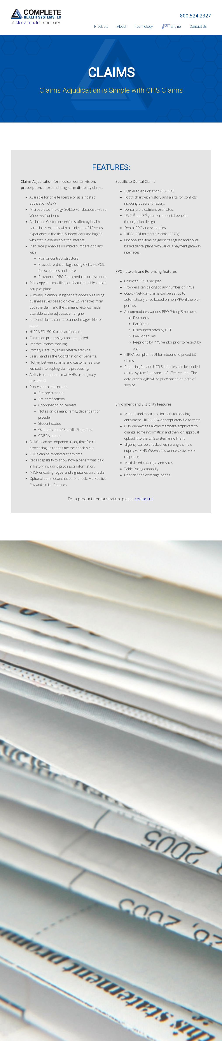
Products (101, 26)
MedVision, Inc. (29, 22)
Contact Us (198, 26)
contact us (144, 498)
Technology (144, 26)
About (121, 26)
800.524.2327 (195, 15)
